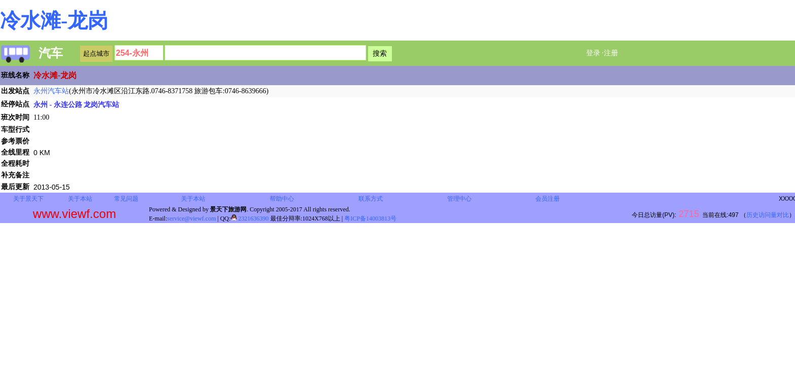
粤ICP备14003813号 (370, 218)
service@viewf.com (191, 218)
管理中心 (459, 198)
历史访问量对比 (767, 214)
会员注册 (547, 198)
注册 (611, 53)
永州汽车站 (51, 91)
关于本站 (80, 198)
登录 (593, 53)
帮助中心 (282, 198)
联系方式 (370, 198)
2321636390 (250, 218)
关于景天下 (28, 198)
